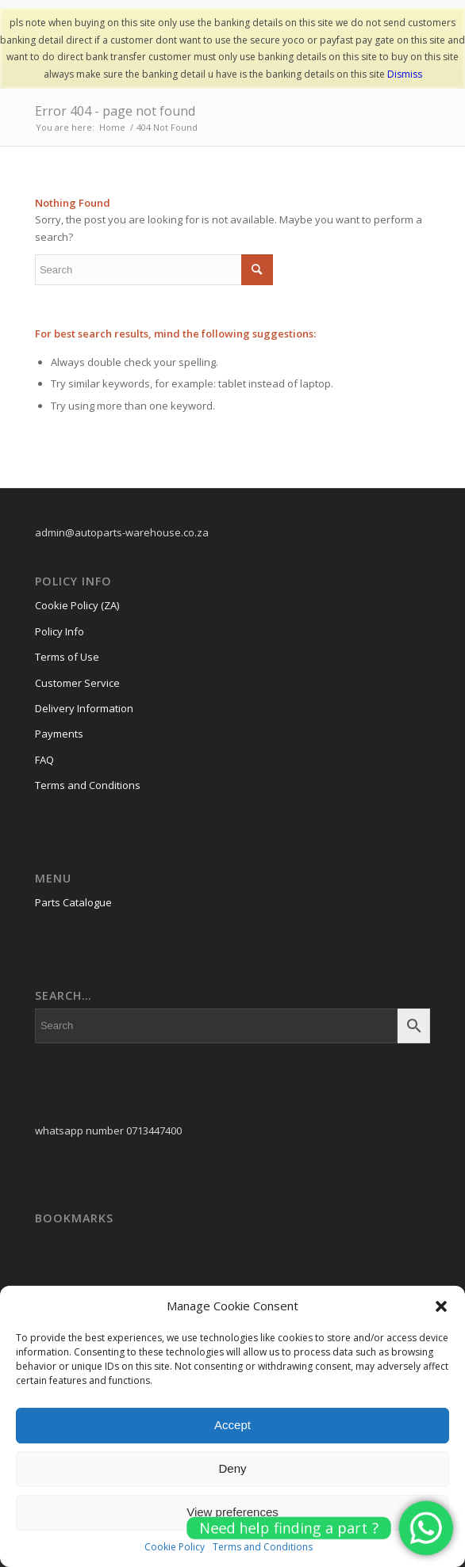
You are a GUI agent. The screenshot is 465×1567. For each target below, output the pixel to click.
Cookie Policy (174, 1547)
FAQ (44, 760)
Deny (232, 1468)
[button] (441, 1306)
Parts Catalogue (73, 902)
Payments (59, 733)
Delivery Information (84, 708)
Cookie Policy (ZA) (77, 605)
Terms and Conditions (87, 785)
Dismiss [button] (404, 74)
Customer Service (77, 683)
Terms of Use (67, 657)
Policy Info (59, 631)
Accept (232, 1425)
